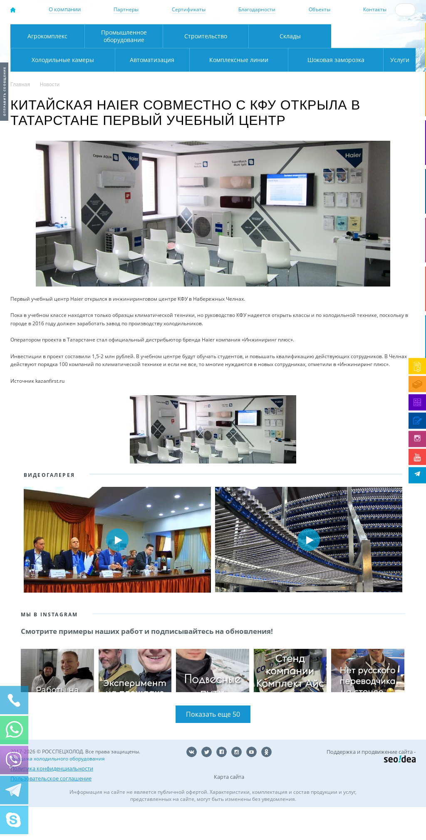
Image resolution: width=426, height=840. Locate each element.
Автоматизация (61, 93)
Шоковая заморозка (308, 93)
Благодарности (256, 9)
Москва (128, 33)
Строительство (205, 69)
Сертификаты (189, 9)
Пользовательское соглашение (51, 811)
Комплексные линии (177, 93)
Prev (22, 573)
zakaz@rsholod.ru (381, 42)
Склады (290, 69)
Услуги (394, 93)
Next (404, 573)
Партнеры (126, 9)
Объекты (319, 9)
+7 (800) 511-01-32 (377, 35)
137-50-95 (377, 28)
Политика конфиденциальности (51, 801)
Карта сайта (229, 809)
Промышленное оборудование (124, 69)
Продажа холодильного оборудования (57, 791)
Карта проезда (146, 51)
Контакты (374, 9)
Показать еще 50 (213, 747)
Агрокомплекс (47, 69)
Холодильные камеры (373, 69)
